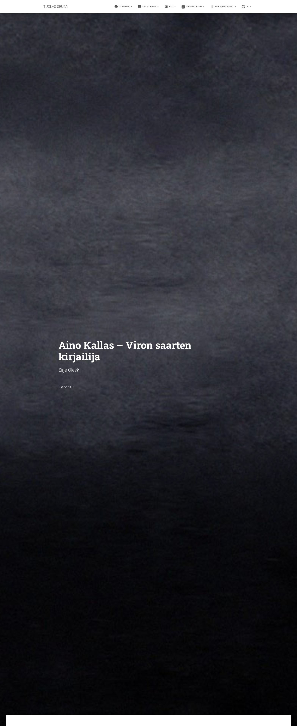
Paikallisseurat (222, 7)
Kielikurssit (147, 7)
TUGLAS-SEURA (55, 7)
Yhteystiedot (192, 7)
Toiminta (122, 7)
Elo (169, 7)
